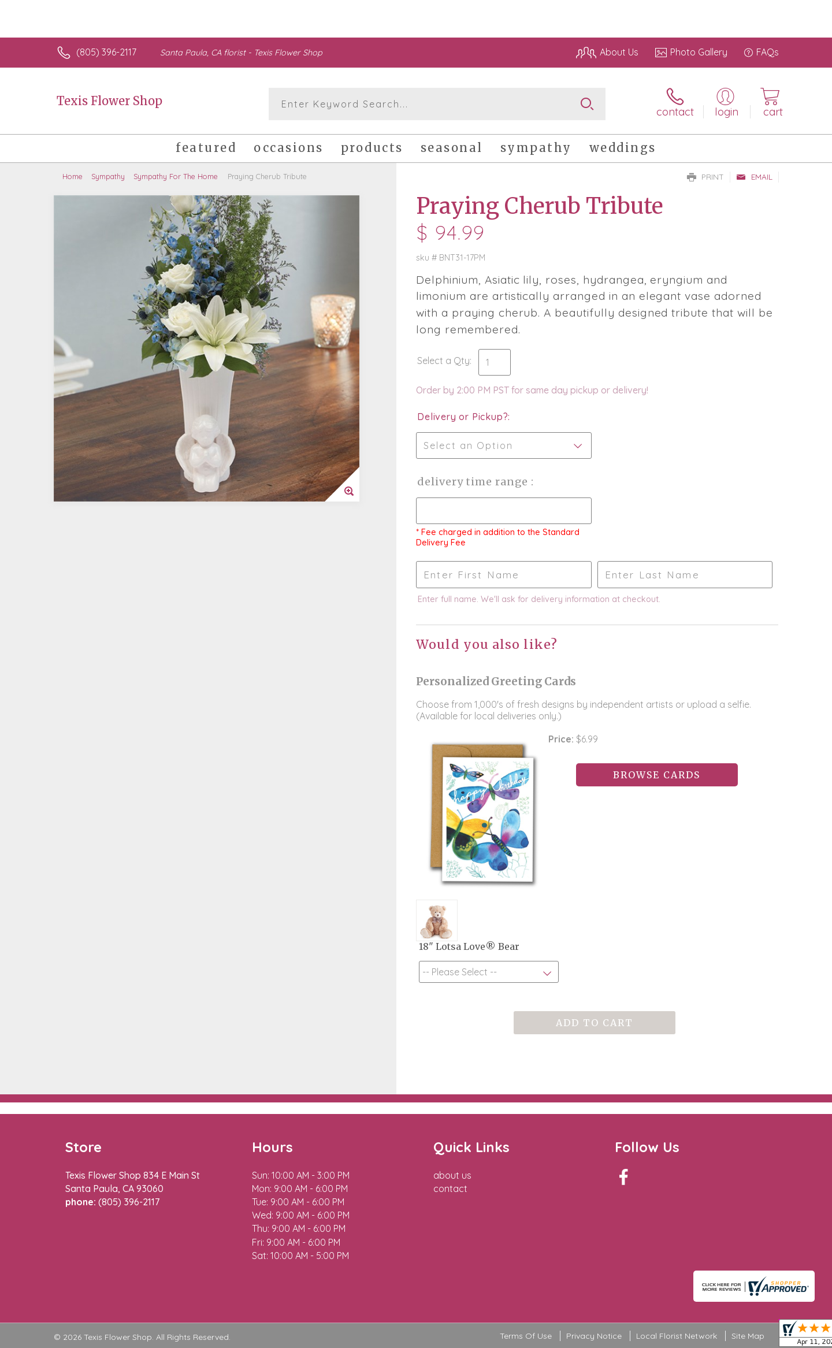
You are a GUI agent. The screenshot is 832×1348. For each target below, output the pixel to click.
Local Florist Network (676, 1336)
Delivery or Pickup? (462, 416)
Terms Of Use (526, 1336)
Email (754, 177)
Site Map (747, 1336)
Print (705, 177)
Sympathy (108, 176)
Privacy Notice (594, 1336)
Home (72, 176)
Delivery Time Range (474, 481)
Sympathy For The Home (175, 176)
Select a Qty (443, 360)
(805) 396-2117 (106, 52)
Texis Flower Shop (109, 101)
